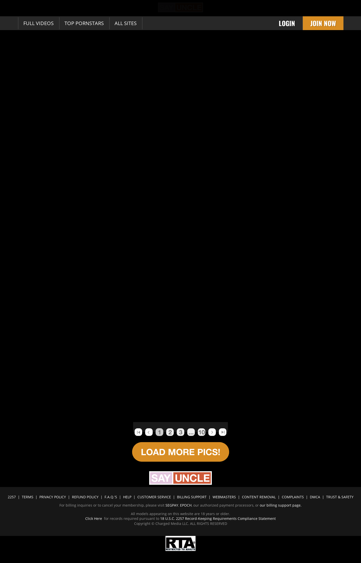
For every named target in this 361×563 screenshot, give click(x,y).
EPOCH (186, 505)
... (191, 432)
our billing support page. (281, 505)
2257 (12, 497)
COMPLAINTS (293, 497)
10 (201, 432)
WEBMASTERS (224, 497)
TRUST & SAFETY (339, 497)
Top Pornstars (84, 23)
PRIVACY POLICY (52, 497)
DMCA (315, 497)
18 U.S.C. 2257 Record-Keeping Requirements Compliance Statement (217, 518)
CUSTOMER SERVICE (154, 497)
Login (287, 23)
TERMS (27, 497)
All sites (126, 23)
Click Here (94, 518)
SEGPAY (171, 505)
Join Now (323, 23)
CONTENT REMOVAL (259, 497)
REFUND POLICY (85, 497)
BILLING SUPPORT (192, 497)
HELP (127, 497)
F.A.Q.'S (111, 497)
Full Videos (38, 23)
